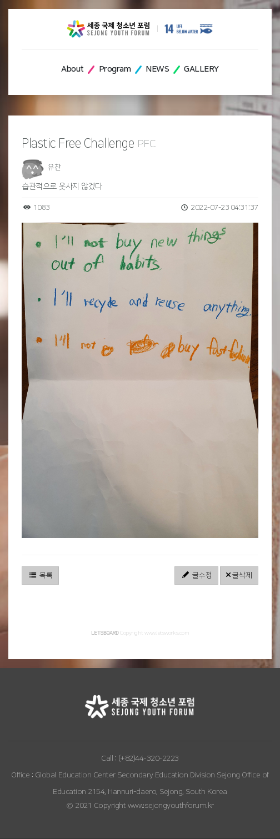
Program (115, 69)
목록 (40, 575)
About (72, 69)
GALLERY (201, 69)
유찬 (54, 167)
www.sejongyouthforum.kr (171, 806)
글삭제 (239, 575)
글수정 (196, 575)
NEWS (157, 69)
